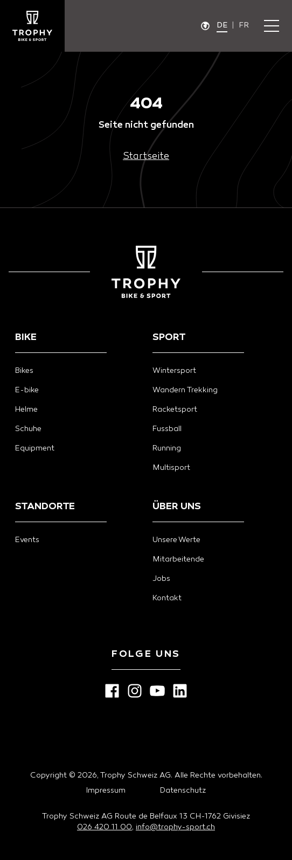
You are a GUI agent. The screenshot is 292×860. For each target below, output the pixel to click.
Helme (26, 409)
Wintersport (174, 371)
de (222, 25)
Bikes (24, 371)
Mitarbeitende (178, 559)
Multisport (171, 468)
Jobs (161, 579)
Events (27, 540)
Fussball (167, 429)
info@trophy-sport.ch (175, 827)
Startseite (146, 156)
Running (166, 448)
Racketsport (174, 409)
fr (244, 25)
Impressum (106, 790)
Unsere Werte (176, 540)
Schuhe (28, 429)
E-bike (27, 390)
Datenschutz (183, 790)
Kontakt (167, 598)
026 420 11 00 (104, 827)
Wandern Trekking (185, 390)
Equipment (34, 448)
